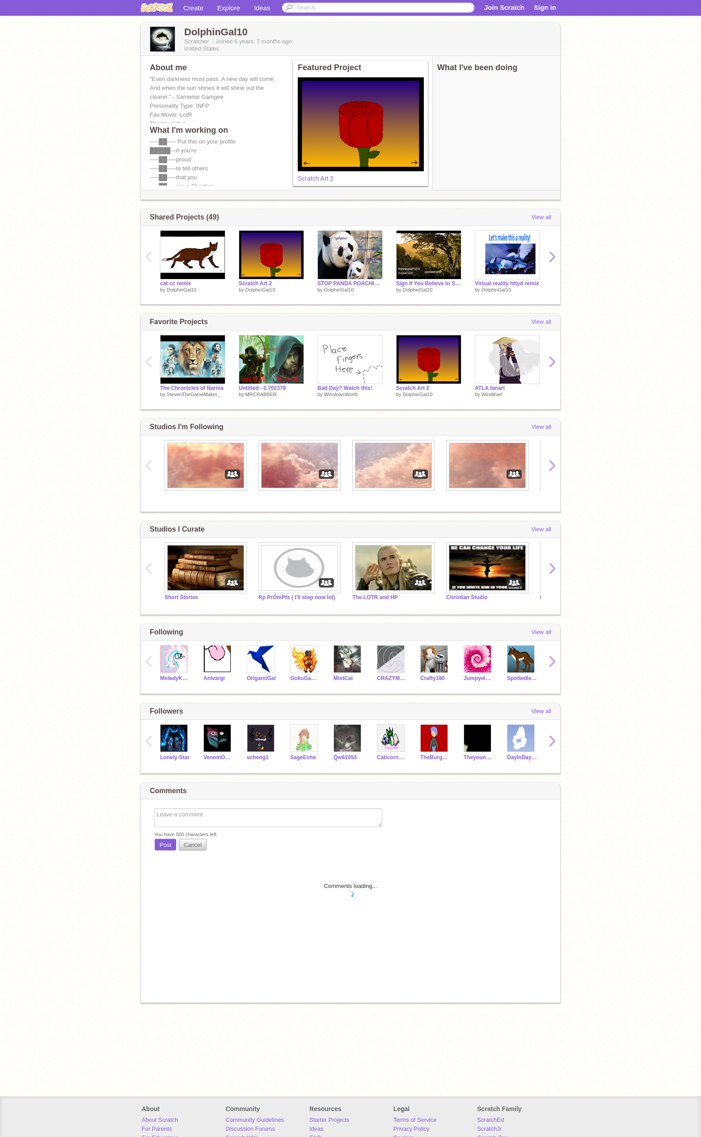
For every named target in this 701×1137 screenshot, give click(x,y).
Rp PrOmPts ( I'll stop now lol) (296, 597)
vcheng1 (258, 757)
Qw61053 (345, 757)
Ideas (262, 8)
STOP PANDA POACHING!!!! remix (350, 283)
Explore (228, 8)
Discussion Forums (250, 1128)
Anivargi (214, 678)
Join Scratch (504, 7)
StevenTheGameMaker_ (193, 394)
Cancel (193, 844)
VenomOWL (218, 757)
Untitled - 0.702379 (262, 388)
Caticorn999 (392, 757)
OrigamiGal (261, 678)
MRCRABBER (261, 394)
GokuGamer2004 (305, 678)
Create (193, 8)
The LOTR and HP (375, 597)
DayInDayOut (522, 757)
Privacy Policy (411, 1128)
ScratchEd (490, 1119)
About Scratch (160, 1119)
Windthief (491, 394)
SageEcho (303, 757)
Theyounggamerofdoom (479, 757)
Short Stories (181, 597)
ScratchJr (489, 1128)
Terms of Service (415, 1119)
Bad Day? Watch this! (344, 388)
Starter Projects (329, 1119)
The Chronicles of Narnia (192, 388)
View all (541, 217)
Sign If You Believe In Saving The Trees (428, 283)
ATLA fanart (490, 388)
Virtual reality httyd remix (507, 283)
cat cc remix (175, 283)
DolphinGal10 (182, 289)
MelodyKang (175, 678)
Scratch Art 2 (316, 178)
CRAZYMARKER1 (392, 678)
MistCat (343, 678)
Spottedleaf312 (522, 678)
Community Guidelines (254, 1119)
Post (165, 844)
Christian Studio (467, 597)
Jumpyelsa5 (479, 678)
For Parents (157, 1128)
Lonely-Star (175, 757)
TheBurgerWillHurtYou (435, 757)
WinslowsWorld (341, 394)
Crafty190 (432, 678)
